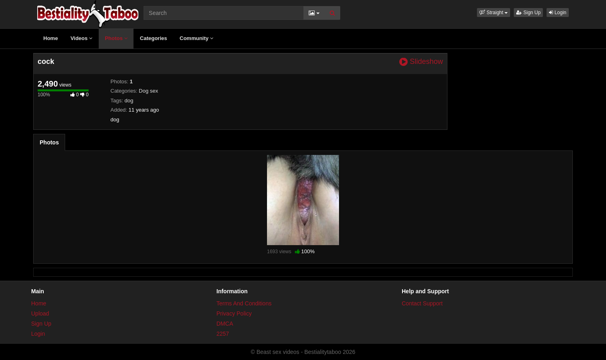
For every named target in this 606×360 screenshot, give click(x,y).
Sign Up (528, 12)
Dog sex (148, 91)
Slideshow (421, 62)
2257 (222, 333)
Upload (40, 313)
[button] (493, 12)
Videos (81, 38)
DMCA (224, 323)
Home (50, 38)
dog (129, 100)
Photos (116, 38)
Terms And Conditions (243, 303)
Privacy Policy (234, 313)
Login (557, 12)
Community (196, 38)
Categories (153, 38)
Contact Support (422, 303)
